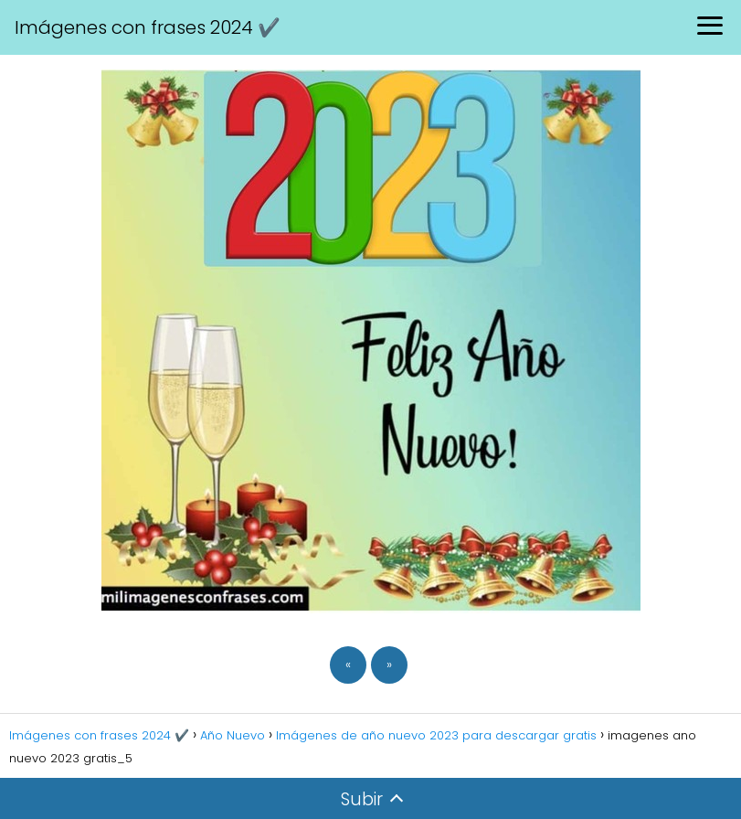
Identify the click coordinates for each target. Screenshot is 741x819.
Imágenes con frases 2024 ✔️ (148, 27)
